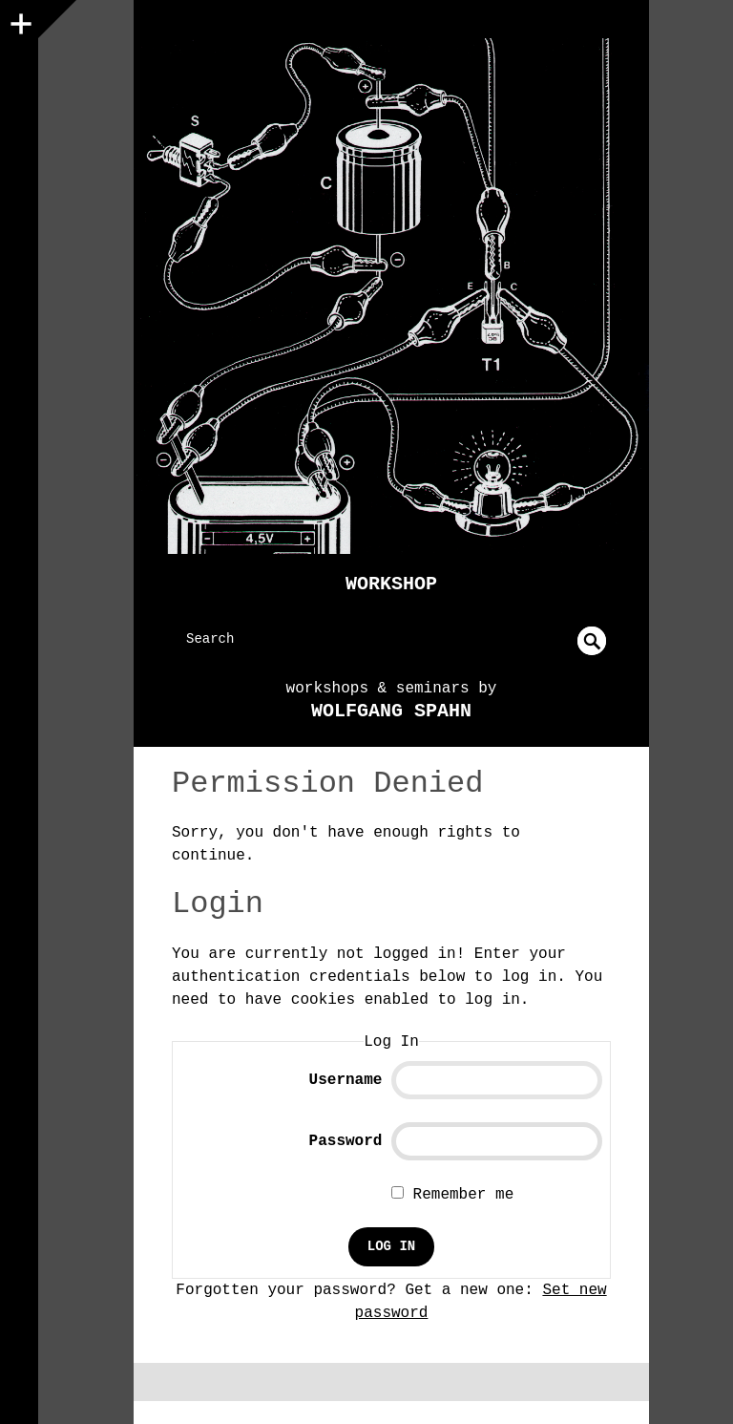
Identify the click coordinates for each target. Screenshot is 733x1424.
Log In (391, 1246)
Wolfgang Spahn (391, 711)
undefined (591, 641)
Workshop (391, 584)
